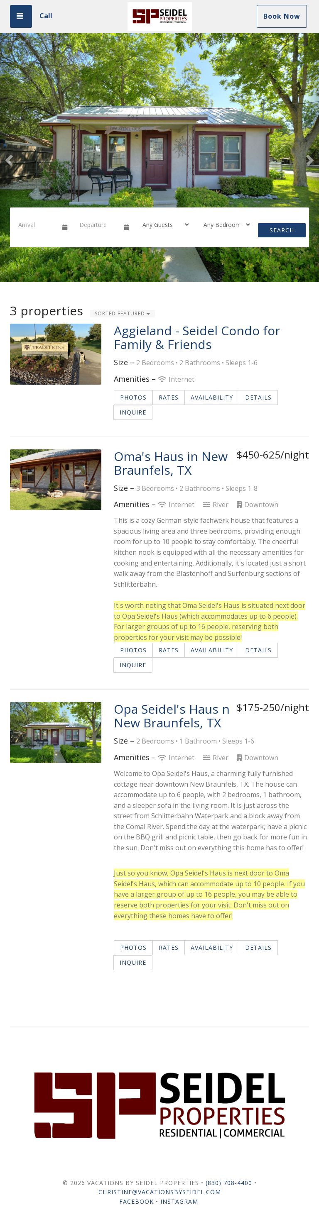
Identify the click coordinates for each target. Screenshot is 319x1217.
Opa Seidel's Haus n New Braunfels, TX (172, 715)
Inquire (133, 412)
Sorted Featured (122, 313)
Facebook (136, 1201)
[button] (8, 157)
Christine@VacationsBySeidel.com (159, 1192)
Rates (169, 397)
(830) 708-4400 (229, 1183)
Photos (133, 397)
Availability (212, 397)
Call (45, 15)
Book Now (281, 16)
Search (282, 230)
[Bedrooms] (224, 224)
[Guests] (163, 224)
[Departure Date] (97, 224)
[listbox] (159, 157)
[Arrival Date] (36, 224)
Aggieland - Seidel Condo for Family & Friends (197, 337)
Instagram (179, 1201)
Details (258, 397)
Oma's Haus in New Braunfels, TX (171, 463)
